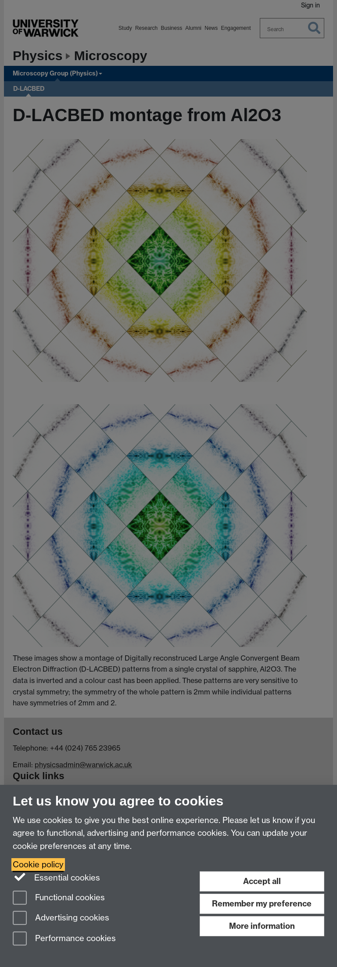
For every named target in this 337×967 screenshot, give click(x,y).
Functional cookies (59, 898)
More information (262, 926)
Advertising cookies (61, 918)
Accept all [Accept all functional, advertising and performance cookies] (262, 881)
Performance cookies (64, 939)
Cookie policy (38, 864)
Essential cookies (56, 877)
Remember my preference (262, 904)
